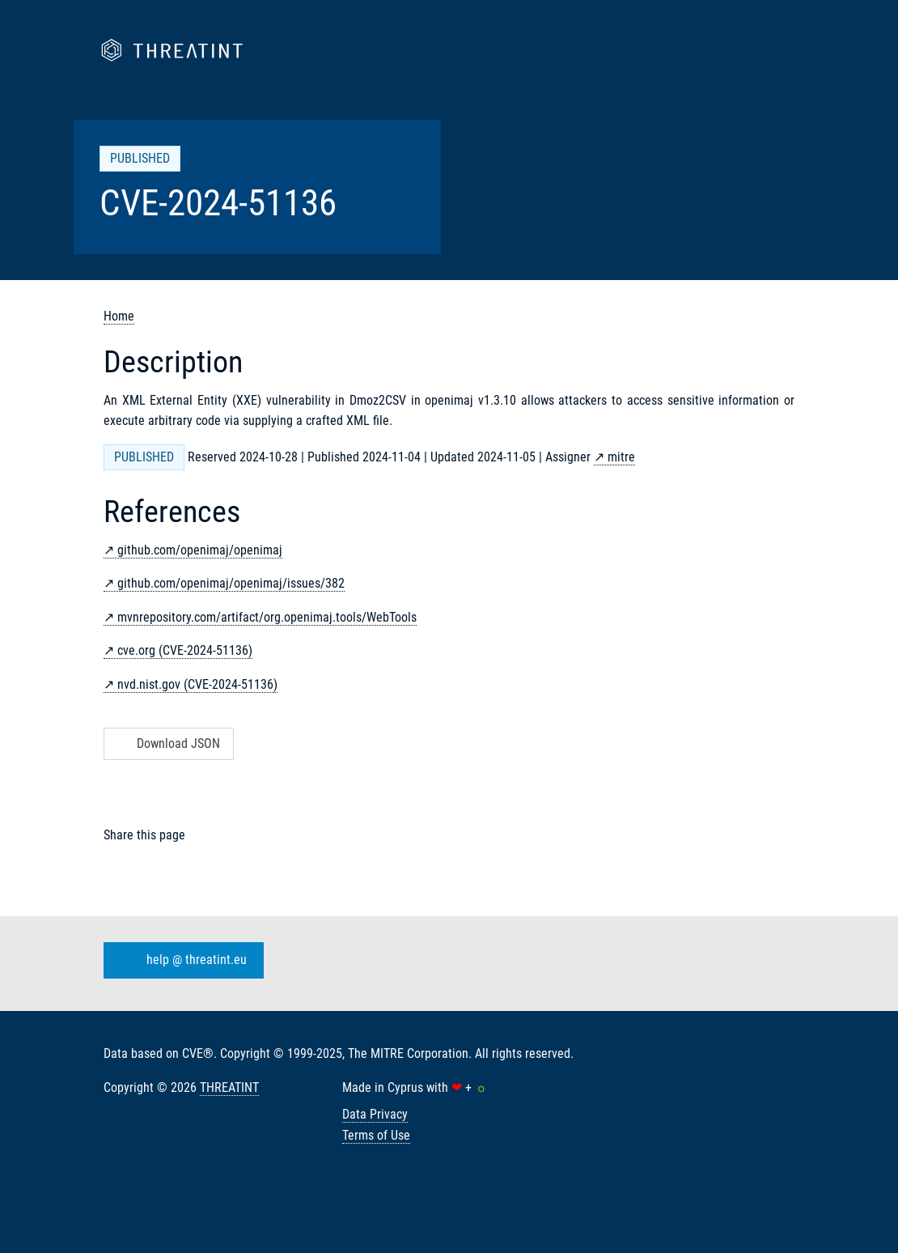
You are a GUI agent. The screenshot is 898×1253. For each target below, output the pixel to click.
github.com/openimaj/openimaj (199, 550)
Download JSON (167, 743)
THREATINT (229, 1087)
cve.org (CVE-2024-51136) (184, 650)
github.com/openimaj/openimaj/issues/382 (231, 583)
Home (119, 316)
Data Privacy (375, 1114)
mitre (621, 457)
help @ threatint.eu (180, 960)
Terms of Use (376, 1135)
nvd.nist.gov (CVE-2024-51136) (197, 684)
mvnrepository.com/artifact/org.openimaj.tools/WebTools (267, 617)
